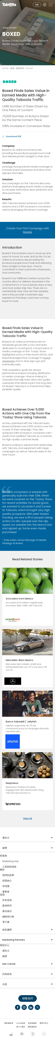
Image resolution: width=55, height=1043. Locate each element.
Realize (27, 232)
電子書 (5, 922)
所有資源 (7, 900)
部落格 (3, 855)
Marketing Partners (13, 939)
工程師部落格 (9, 866)
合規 (4, 984)
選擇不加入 (44, 1023)
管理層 (5, 886)
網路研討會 (8, 916)
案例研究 (20, 68)
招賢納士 (7, 880)
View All (27, 818)
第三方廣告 (20, 1027)
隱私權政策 (8, 1023)
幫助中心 (4, 945)
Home (5, 68)
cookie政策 (20, 1023)
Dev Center (9, 964)
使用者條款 (32, 1023)
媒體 (4, 848)
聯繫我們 (27, 998)
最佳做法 (7, 911)
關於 (2, 869)
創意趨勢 (7, 929)
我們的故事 (8, 875)
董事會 (5, 891)
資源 (12, 68)
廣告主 (5, 837)
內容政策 (7, 974)
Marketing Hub (10, 861)
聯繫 (37, 4)
